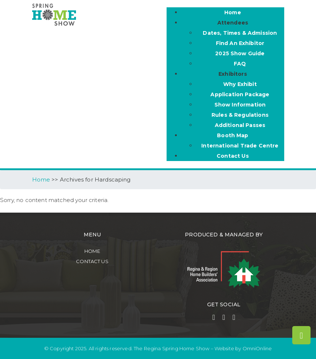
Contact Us (92, 261)
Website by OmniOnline (243, 348)
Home (92, 251)
